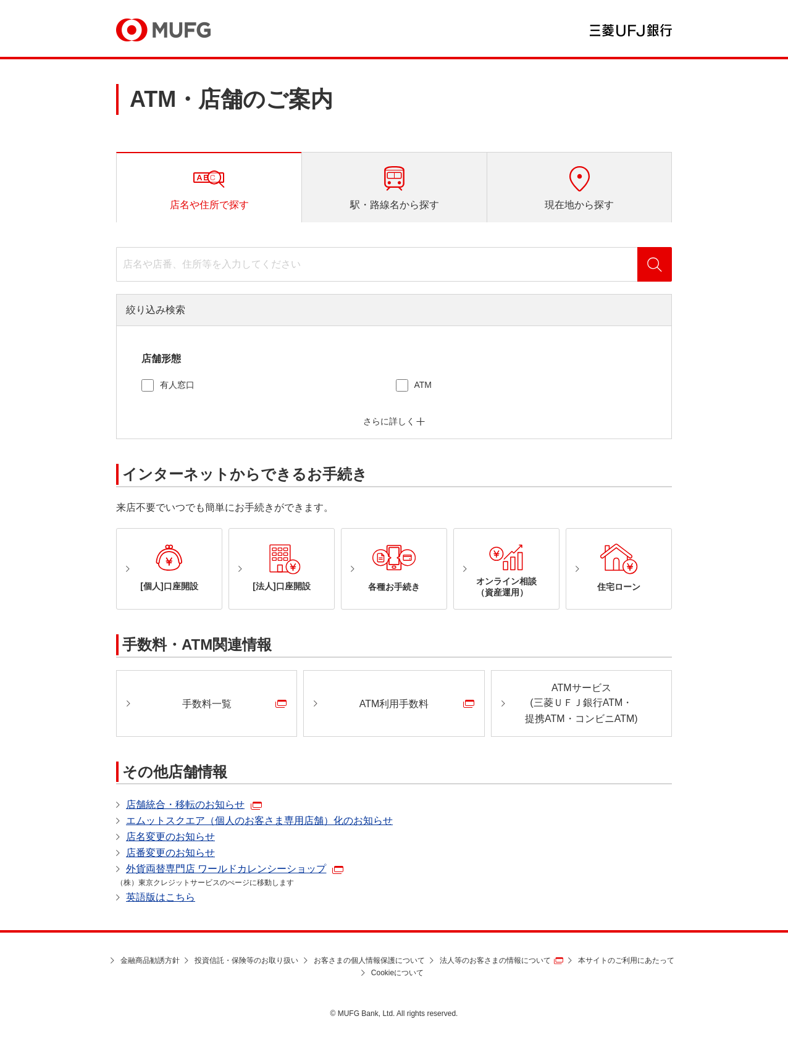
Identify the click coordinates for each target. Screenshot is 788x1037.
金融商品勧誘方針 (150, 960)
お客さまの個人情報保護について (369, 960)
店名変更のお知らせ (170, 836)
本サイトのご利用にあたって (626, 960)
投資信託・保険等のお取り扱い (246, 960)
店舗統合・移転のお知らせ (185, 804)
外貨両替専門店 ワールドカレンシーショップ (226, 868)
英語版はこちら (160, 897)
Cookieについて (397, 972)
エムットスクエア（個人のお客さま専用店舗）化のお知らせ (259, 820)
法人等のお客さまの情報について (495, 960)
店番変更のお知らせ (170, 852)
